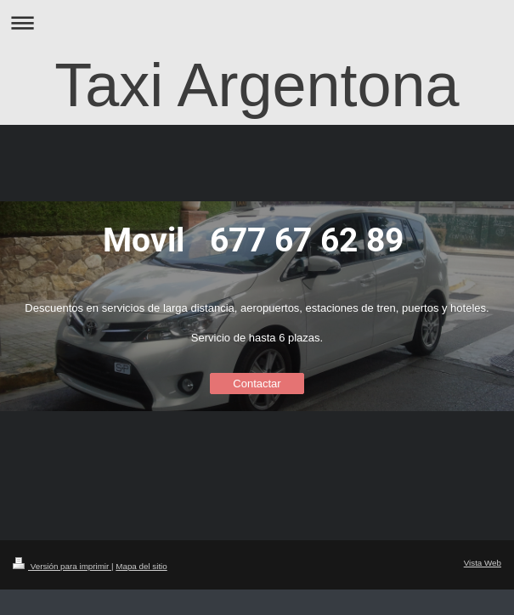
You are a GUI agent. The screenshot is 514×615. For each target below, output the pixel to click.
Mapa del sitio (141, 566)
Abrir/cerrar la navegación (257, 22)
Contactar (256, 383)
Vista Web (482, 562)
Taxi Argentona (256, 85)
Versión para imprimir (62, 566)
